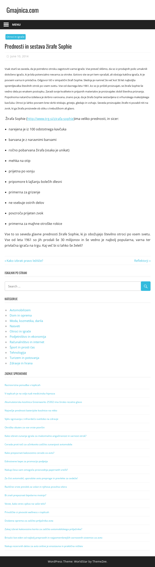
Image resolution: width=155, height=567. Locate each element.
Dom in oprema (21, 315)
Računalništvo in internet (27, 342)
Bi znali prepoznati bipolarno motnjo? (25, 495)
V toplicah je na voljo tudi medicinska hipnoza (30, 393)
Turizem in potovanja (24, 358)
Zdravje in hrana (21, 363)
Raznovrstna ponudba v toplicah (22, 385)
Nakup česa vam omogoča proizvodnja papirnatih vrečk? (36, 470)
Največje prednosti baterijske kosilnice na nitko (31, 410)
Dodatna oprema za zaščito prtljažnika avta (29, 520)
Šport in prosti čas (22, 347)
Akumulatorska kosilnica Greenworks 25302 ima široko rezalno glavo (43, 402)
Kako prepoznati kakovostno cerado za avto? (29, 453)
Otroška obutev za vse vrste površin (25, 427)
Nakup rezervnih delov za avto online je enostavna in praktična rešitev (44, 546)
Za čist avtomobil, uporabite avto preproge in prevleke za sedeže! (41, 478)
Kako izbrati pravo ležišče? (24, 261)
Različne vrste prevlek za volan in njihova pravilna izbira (36, 486)
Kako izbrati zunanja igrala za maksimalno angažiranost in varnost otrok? (45, 436)
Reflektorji (141, 261)
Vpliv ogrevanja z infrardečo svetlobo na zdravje (31, 419)
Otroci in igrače (15, 37)
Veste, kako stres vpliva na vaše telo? (25, 503)
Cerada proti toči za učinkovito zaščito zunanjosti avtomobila (38, 444)
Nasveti (15, 326)
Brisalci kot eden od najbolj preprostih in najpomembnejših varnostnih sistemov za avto (53, 537)
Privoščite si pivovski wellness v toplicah (27, 512)
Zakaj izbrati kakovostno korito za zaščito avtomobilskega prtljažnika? (43, 529)
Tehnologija (18, 352)
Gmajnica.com (22, 10)
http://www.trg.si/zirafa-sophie (50, 118)
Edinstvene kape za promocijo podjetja (26, 461)
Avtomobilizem (20, 310)
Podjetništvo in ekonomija (28, 336)
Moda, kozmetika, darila (26, 321)
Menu (16, 24)
